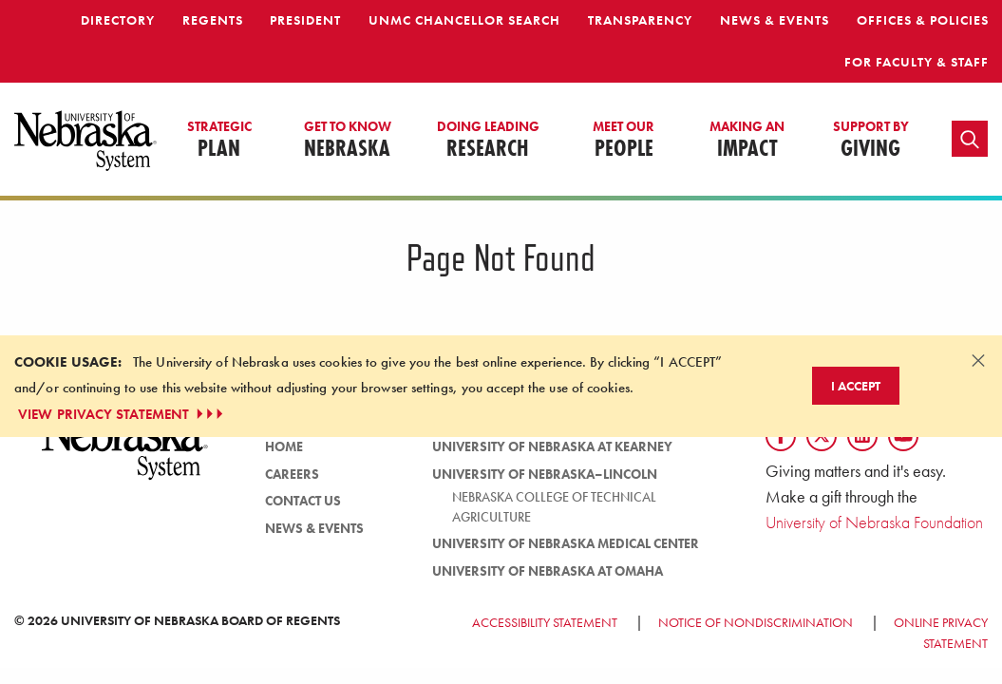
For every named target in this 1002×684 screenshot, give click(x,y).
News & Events (774, 19)
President (305, 19)
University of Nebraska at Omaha (547, 571)
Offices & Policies (923, 19)
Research (488, 140)
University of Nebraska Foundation (874, 522)
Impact (747, 140)
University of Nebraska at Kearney (552, 446)
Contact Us (303, 500)
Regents (212, 19)
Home (284, 446)
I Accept (855, 385)
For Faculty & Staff (916, 61)
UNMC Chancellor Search (464, 19)
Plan (219, 140)
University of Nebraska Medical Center (565, 543)
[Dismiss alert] (978, 360)
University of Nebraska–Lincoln (544, 474)
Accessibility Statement (544, 622)
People (623, 140)
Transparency (640, 19)
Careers (292, 474)
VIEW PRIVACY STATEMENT (122, 414)
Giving (871, 140)
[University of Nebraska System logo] (125, 455)
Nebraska (347, 140)
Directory (118, 19)
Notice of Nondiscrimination (755, 622)
